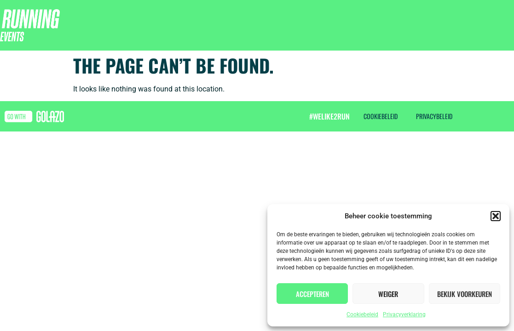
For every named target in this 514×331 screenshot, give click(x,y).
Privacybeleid (434, 116)
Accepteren (312, 294)
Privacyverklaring (404, 314)
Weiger (388, 294)
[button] (495, 216)
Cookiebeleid (362, 314)
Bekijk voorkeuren (464, 294)
